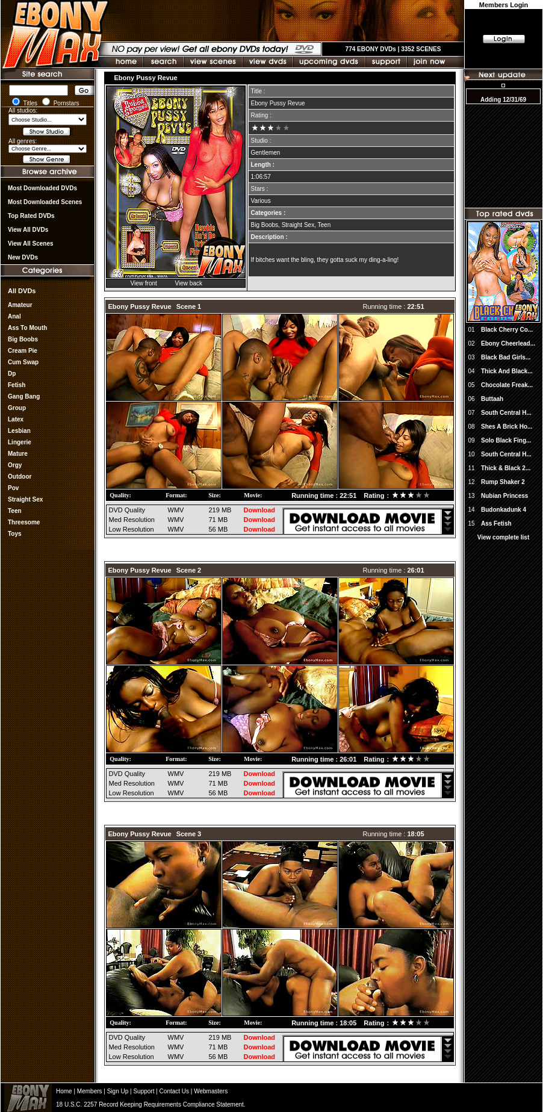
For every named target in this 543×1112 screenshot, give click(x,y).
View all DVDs (28, 229)
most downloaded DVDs (42, 188)
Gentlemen (266, 152)
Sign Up (118, 1091)
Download (260, 510)
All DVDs (22, 290)
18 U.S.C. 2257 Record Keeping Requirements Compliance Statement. (151, 1104)
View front (144, 283)
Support (143, 1091)
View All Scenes (31, 243)
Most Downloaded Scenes (45, 202)
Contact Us (174, 1091)
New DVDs (23, 257)
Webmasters (211, 1091)
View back (188, 283)
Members (89, 1091)
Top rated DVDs (31, 216)
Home (64, 1091)
